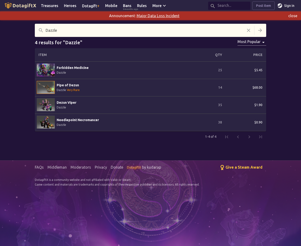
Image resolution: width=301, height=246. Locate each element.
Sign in (286, 5)
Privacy (101, 167)
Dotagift (90, 5)
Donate (117, 167)
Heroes (70, 6)
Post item (263, 6)
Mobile (111, 6)
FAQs (39, 167)
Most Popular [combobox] (249, 42)
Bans (128, 6)
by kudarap (144, 167)
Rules (142, 6)
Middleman (57, 167)
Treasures (49, 6)
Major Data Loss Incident (158, 16)
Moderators (81, 167)
